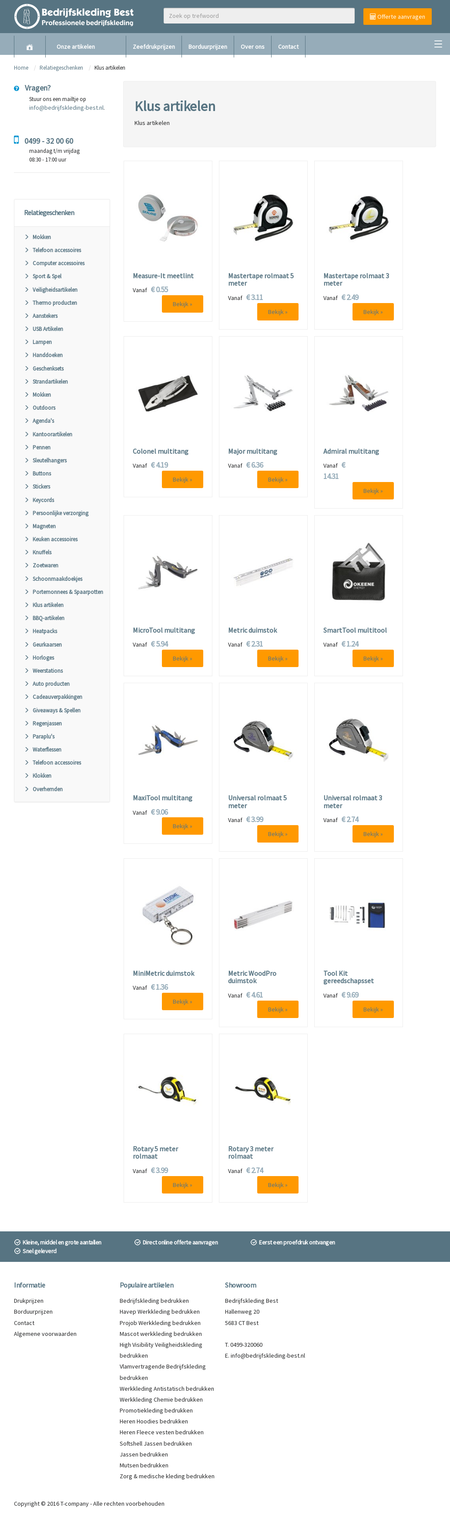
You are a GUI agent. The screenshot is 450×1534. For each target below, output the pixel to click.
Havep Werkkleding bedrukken (160, 1311)
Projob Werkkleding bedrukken (160, 1323)
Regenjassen (43, 723)
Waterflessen (42, 749)
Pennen (37, 447)
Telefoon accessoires (52, 250)
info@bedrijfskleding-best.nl (66, 107)
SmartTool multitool (355, 630)
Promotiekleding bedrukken (156, 1410)
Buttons (37, 473)
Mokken (37, 237)
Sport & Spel (42, 276)
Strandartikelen (46, 381)
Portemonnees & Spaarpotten (63, 592)
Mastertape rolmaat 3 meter (356, 279)
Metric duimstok (252, 630)
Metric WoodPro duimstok (252, 977)
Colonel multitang (160, 451)
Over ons (253, 47)
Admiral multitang (351, 451)
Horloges (39, 657)
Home (21, 67)
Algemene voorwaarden (45, 1334)
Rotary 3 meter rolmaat (250, 1152)
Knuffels (37, 552)
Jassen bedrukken (144, 1454)
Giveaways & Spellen (52, 710)
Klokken (37, 775)
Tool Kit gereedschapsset (348, 977)
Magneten (40, 526)
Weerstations (43, 670)
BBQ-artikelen (44, 618)
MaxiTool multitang (162, 798)
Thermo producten (50, 303)
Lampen (38, 342)
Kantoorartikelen (48, 434)
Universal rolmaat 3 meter (352, 801)
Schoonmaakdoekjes (53, 579)
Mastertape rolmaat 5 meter (261, 279)
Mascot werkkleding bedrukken (161, 1334)
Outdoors (39, 407)
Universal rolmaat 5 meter (257, 801)
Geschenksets (44, 368)
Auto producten (47, 684)
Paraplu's (39, 736)
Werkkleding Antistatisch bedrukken (167, 1388)
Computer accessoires (54, 263)
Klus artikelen (44, 605)
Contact (288, 47)
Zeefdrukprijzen (154, 47)
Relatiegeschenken (61, 67)
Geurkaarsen (43, 644)
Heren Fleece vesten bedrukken (162, 1432)
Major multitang (252, 451)
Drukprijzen (29, 1301)
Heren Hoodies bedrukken (154, 1421)
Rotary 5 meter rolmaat (155, 1152)
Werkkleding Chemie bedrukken (161, 1399)
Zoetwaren (41, 565)
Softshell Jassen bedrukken (156, 1443)
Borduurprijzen (207, 47)
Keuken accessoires (50, 539)
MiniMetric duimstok (163, 974)
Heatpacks (40, 631)
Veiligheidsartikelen (50, 289)
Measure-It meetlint (163, 276)
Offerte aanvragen (397, 16)
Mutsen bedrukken (144, 1465)
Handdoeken (43, 355)
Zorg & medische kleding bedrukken (167, 1476)
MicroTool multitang (164, 630)
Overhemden (43, 789)
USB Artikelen (43, 329)
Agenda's (39, 421)
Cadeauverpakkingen (53, 697)
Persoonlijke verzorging (56, 513)
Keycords (39, 500)
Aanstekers (40, 316)
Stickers (37, 486)
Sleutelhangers (45, 460)
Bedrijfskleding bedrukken (154, 1301)
